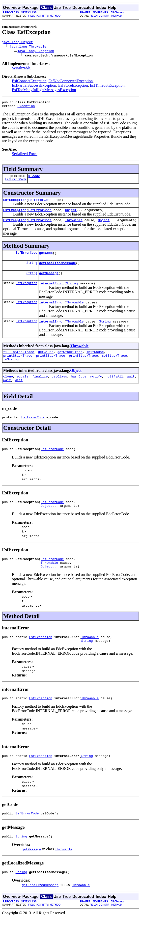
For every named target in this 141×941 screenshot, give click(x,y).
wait (131, 389)
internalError (51, 291)
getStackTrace (69, 362)
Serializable (21, 69)
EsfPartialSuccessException (34, 86)
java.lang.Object (17, 42)
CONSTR (42, 15)
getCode (46, 258)
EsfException (15, 203)
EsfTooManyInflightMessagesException (44, 90)
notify (96, 389)
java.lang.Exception (35, 51)
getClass (59, 389)
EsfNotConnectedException (71, 82)
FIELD (31, 15)
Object (71, 214)
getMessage (48, 280)
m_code (34, 179)
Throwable (74, 225)
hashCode (78, 389)
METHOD (55, 15)
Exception (26, 108)
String (32, 269)
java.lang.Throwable (28, 47)
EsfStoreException (73, 86)
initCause (95, 362)
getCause (45, 362)
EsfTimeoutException (107, 86)
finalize (40, 389)
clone (8, 389)
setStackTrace (114, 366)
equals (22, 389)
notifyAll (114, 389)
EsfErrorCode (15, 183)
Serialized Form (24, 156)
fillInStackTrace (18, 362)
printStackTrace (17, 366)
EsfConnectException (29, 82)
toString (11, 371)
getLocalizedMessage (57, 269)
